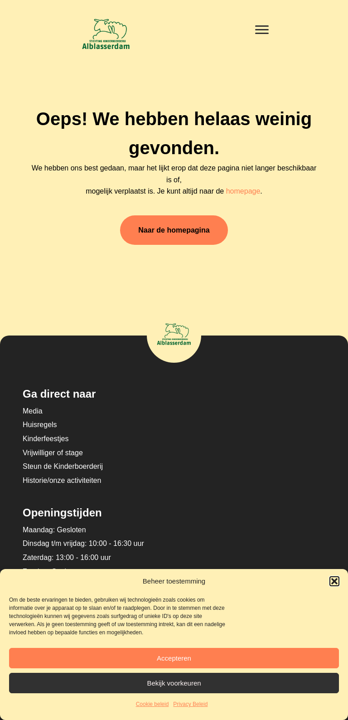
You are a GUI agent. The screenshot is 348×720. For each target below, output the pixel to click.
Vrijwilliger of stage (53, 453)
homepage (243, 191)
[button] (334, 581)
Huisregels (40, 424)
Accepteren (174, 658)
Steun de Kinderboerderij (63, 466)
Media (33, 411)
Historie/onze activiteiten (62, 480)
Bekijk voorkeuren (174, 683)
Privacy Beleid (190, 704)
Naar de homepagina (173, 230)
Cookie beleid (152, 704)
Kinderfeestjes (45, 439)
